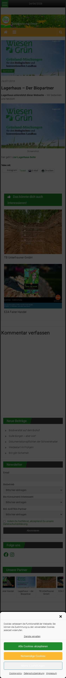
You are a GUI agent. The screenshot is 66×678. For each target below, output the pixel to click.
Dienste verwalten (32, 636)
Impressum (51, 673)
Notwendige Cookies (33, 656)
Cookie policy (15, 673)
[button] (60, 616)
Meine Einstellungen (33, 665)
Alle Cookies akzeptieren (33, 646)
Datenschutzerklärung (34, 673)
